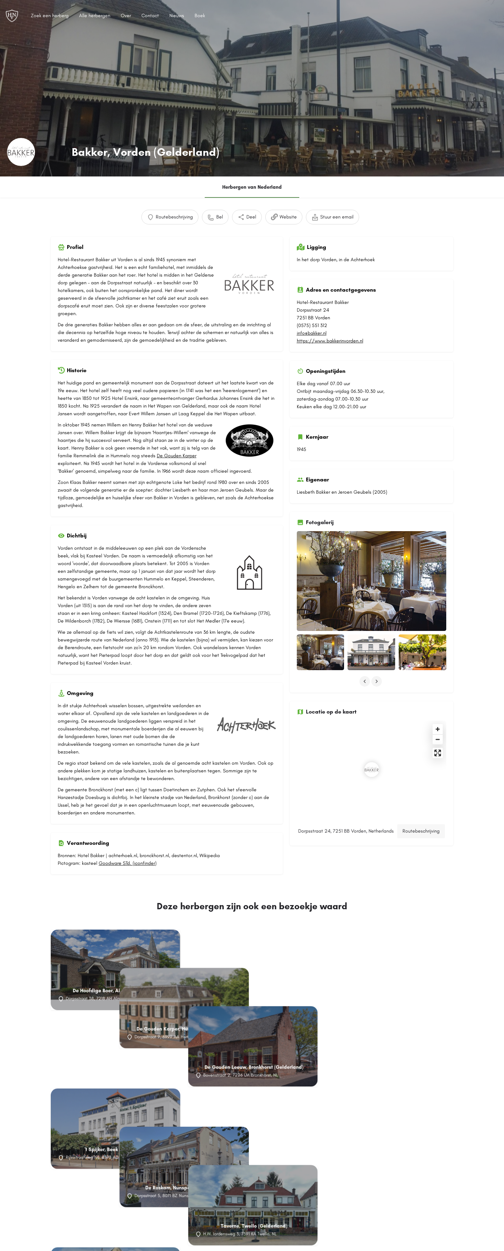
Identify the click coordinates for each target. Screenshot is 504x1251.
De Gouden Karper (176, 456)
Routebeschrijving (421, 831)
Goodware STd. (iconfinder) (127, 863)
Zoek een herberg (50, 16)
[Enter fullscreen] (438, 753)
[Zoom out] (438, 739)
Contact (150, 16)
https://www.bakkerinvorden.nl (330, 341)
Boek (200, 16)
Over (126, 16)
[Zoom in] (438, 729)
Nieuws (176, 16)
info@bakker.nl (312, 333)
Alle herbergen (94, 16)
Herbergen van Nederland (252, 187)
